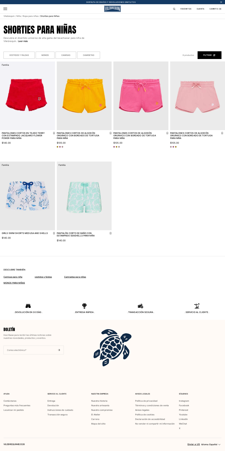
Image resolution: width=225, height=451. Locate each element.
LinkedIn (183, 419)
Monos (45, 55)
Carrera (95, 419)
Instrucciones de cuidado (60, 410)
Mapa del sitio (98, 424)
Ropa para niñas (30, 16)
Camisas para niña (13, 277)
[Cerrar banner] (221, 2)
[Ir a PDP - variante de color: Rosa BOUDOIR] (62, 147)
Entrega (51, 401)
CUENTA (200, 9)
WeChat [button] (183, 424)
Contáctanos (10, 401)
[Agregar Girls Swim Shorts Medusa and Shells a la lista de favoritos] (51, 232)
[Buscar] (174, 8)
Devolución (53, 405)
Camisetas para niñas (75, 277)
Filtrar (209, 55)
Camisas (65, 55)
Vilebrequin (9, 16)
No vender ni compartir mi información (155, 424)
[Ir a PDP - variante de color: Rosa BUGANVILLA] (60, 147)
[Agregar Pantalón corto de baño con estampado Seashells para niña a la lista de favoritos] (108, 232)
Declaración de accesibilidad (150, 419)
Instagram (184, 401)
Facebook (184, 405)
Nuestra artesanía (100, 405)
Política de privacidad (146, 401)
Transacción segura (57, 414)
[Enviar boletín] (58, 350)
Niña (18, 16)
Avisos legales (142, 410)
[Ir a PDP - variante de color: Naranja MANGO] (57, 147)
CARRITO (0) (215, 9)
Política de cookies (144, 414)
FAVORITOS (186, 9)
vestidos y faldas (43, 277)
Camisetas (88, 55)
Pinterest (183, 410)
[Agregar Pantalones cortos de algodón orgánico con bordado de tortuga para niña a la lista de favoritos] (108, 132)
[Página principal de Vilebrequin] (112, 8)
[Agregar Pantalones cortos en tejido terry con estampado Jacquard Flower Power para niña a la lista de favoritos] (51, 132)
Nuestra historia (99, 401)
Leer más (23, 41)
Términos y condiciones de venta (152, 405)
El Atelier (95, 414)
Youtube (183, 414)
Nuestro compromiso (101, 410)
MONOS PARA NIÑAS (14, 283)
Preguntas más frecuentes (17, 405)
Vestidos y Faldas (19, 55)
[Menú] (5, 8)
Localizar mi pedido (14, 410)
